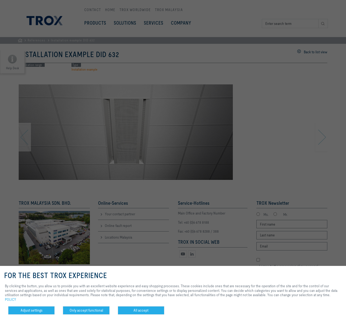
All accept (140, 310)
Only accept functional (86, 310)
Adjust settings (32, 310)
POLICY (10, 299)
